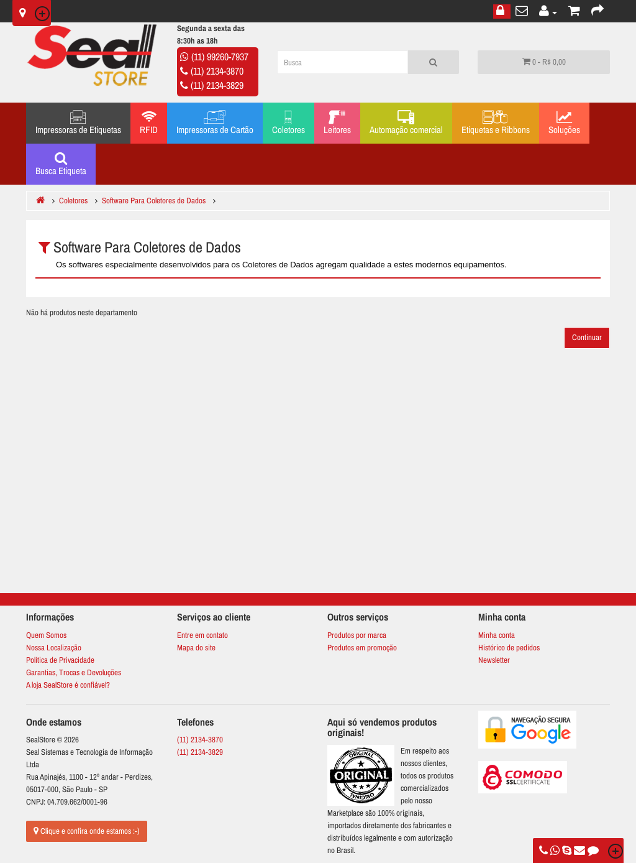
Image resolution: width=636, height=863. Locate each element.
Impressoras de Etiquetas (78, 123)
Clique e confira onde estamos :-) (87, 831)
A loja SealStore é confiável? (68, 685)
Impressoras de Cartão (214, 123)
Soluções (564, 123)
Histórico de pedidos (509, 647)
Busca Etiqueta (60, 164)
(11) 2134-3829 (217, 85)
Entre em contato (202, 635)
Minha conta (496, 635)
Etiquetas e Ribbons (495, 123)
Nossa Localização (53, 647)
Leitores (337, 123)
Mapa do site (196, 647)
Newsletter (494, 660)
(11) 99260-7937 (219, 56)
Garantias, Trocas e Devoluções (73, 672)
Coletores (288, 123)
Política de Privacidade (60, 660)
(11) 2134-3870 (217, 71)
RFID (149, 123)
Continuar (587, 337)
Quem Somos (46, 635)
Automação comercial (406, 123)
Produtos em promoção (362, 647)
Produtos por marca (356, 635)
